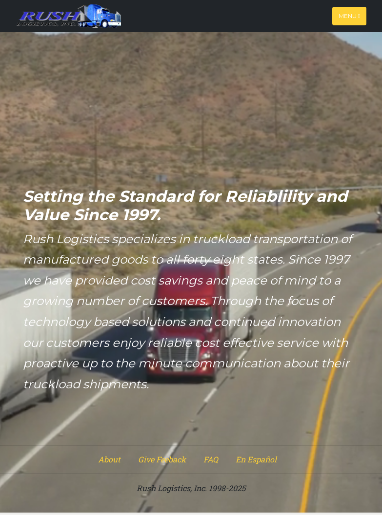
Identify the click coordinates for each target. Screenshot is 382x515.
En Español (256, 459)
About (109, 459)
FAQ (210, 459)
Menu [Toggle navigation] (349, 15)
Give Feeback (162, 459)
